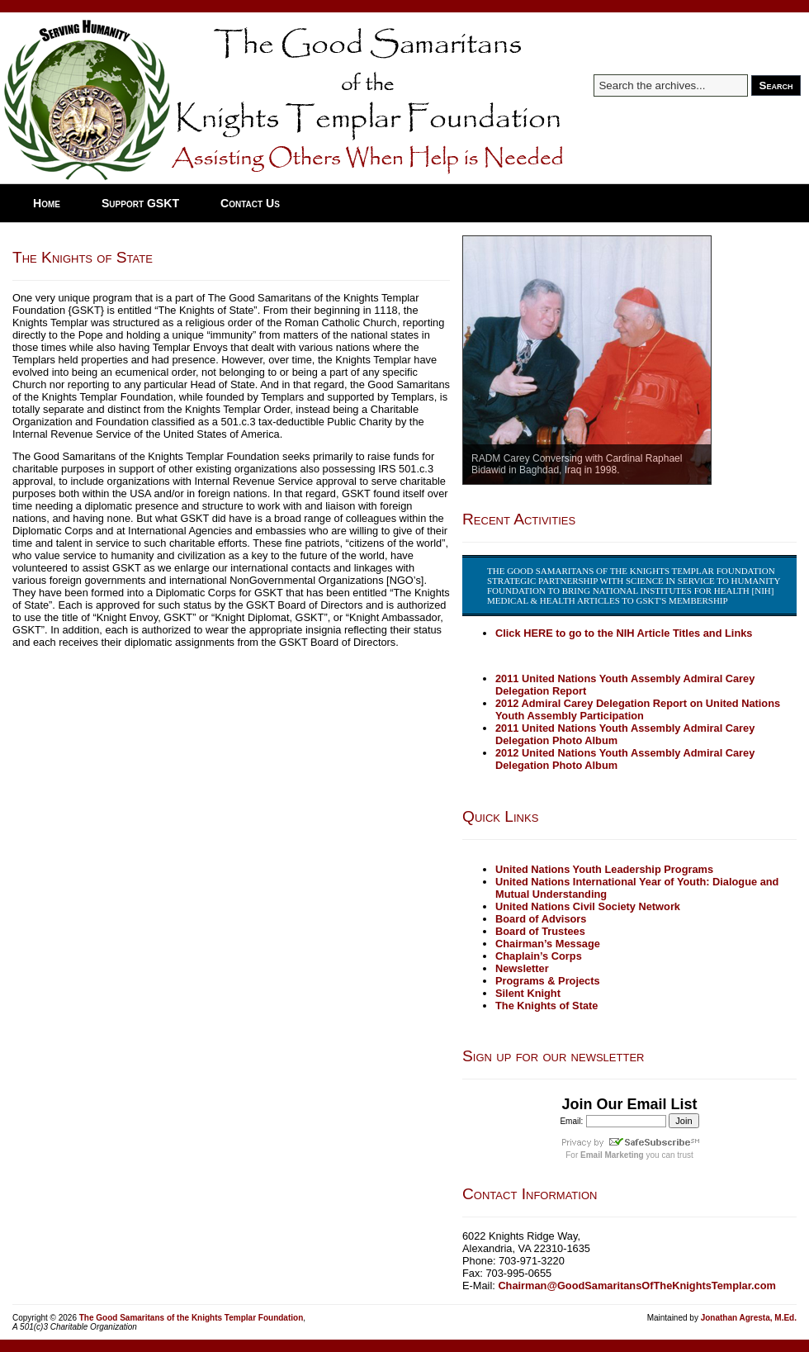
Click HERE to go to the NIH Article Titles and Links (623, 633)
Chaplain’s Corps (538, 956)
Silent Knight (528, 993)
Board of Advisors (540, 919)
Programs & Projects (547, 981)
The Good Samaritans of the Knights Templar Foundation (191, 1317)
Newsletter (522, 968)
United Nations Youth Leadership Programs (604, 869)
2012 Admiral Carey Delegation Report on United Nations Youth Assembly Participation (637, 709)
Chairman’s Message (547, 943)
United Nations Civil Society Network (587, 906)
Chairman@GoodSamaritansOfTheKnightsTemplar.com (637, 1285)
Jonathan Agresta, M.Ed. (749, 1317)
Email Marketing (612, 1155)
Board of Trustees (540, 931)
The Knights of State (82, 257)
